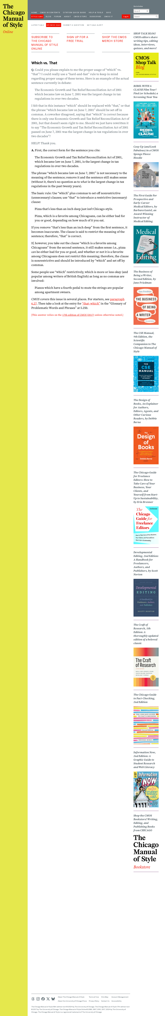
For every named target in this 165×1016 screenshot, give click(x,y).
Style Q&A (37, 16)
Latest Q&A (37, 25)
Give (108, 12)
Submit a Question (73, 25)
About (67, 16)
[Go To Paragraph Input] (141, 11)
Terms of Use (94, 997)
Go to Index (138, 6)
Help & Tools (96, 12)
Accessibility (116, 1001)
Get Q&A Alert (95, 25)
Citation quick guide (74, 12)
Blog (48, 16)
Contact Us (105, 1001)
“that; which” (91, 303)
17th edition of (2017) (78, 315)
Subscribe (95, 16)
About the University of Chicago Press (72, 1001)
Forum (57, 16)
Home (34, 12)
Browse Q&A (53, 25)
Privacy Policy (94, 1001)
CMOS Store (80, 16)
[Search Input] (146, 16)
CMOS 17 (108, 16)
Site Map (104, 997)
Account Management (119, 997)
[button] (147, 11)
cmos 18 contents (50, 12)
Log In (125, 16)
